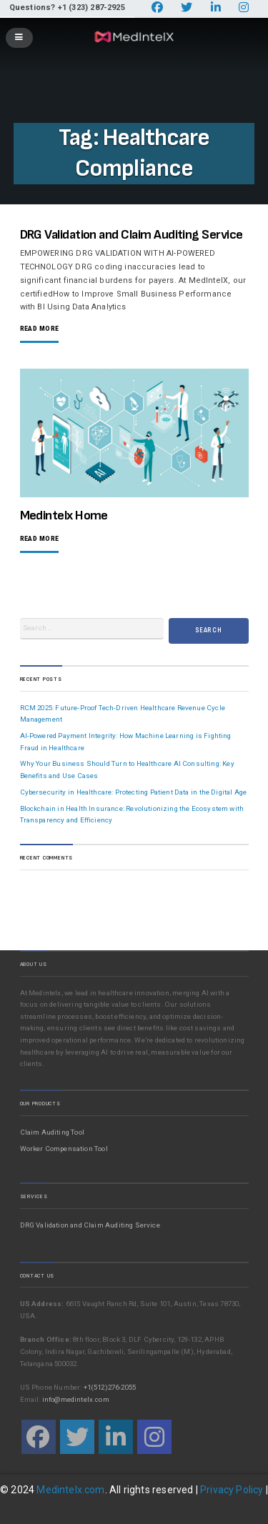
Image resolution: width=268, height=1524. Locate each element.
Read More (39, 329)
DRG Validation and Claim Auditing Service (131, 234)
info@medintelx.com (75, 1399)
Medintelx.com (70, 1489)
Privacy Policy (231, 1489)
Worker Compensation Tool (64, 1148)
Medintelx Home (64, 515)
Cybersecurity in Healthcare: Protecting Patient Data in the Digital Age (133, 792)
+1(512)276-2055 (110, 1387)
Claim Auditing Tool (52, 1132)
